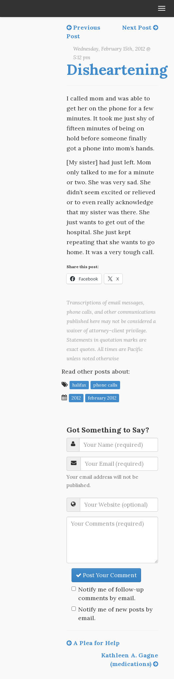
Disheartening (117, 69)
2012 (76, 398)
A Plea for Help (93, 643)
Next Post (140, 27)
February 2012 (102, 398)
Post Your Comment (106, 575)
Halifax (79, 385)
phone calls (105, 385)
